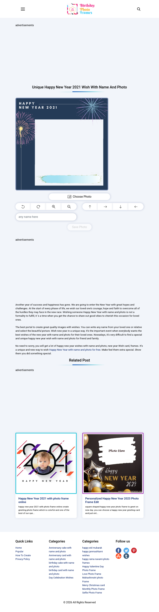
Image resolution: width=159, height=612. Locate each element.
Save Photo (79, 227)
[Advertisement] (79, 56)
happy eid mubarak (92, 547)
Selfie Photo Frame (92, 592)
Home (18, 547)
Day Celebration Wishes (61, 577)
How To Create (23, 555)
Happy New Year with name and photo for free (74, 349)
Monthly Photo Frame (93, 589)
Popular (19, 551)
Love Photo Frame (91, 574)
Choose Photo (79, 197)
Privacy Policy (22, 559)
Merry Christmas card (93, 585)
